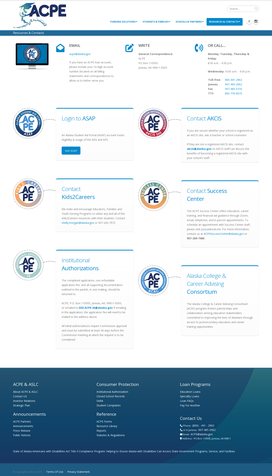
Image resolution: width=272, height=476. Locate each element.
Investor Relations (24, 401)
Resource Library (107, 426)
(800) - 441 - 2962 (203, 425)
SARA (100, 401)
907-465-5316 (233, 89)
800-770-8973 (233, 93)
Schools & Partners (190, 21)
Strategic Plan (21, 405)
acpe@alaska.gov (79, 54)
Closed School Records (111, 396)
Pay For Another (190, 405)
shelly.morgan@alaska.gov (78, 223)
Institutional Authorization (112, 392)
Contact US (20, 396)
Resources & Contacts (224, 21)
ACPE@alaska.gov (202, 434)
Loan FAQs (187, 401)
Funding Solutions (123, 21)
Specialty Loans (189, 396)
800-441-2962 (233, 80)
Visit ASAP (71, 150)
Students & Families (156, 21)
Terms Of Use (54, 472)
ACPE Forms (104, 421)
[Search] (243, 8)
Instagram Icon (256, 21)
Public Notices (22, 435)
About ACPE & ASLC (25, 392)
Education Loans (190, 392)
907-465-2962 (233, 84)
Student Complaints (109, 405)
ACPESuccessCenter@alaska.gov (224, 234)
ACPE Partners (22, 421)
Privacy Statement (78, 472)
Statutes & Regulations (111, 435)
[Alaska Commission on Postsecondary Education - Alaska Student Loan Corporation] (39, 15)
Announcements (23, 426)
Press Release (21, 430)
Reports (101, 430)
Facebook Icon (249, 21)
